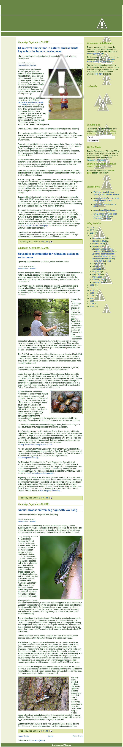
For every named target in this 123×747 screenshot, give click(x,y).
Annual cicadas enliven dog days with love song (47, 510)
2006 (92, 301)
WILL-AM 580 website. (96, 160)
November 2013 (99, 241)
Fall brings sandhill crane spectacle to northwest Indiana (106, 193)
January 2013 (98, 282)
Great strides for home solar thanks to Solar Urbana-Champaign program (105, 216)
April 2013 (96, 274)
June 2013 (97, 269)
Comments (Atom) (37, 740)
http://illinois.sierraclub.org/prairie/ (40, 473)
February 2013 (98, 280)
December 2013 (99, 238)
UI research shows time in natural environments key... (104, 250)
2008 (92, 296)
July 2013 (96, 266)
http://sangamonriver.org (28, 458)
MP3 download (31, 268)
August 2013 (98, 264)
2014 (92, 233)
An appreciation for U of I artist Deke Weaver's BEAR (106, 199)
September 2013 (99, 246)
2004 (92, 306)
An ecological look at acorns (105, 210)
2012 (92, 285)
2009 (92, 293)
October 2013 (98, 244)
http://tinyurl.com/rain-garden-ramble (36, 444)
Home (50, 736)
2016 (92, 228)
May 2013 (96, 272)
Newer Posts (23, 736)
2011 (92, 288)
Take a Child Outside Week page (35, 226)
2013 (92, 236)
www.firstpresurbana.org (50, 491)
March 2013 (97, 277)
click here (99, 74)
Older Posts (77, 736)
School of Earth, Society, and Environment (101, 60)
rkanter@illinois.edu (95, 54)
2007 (92, 298)
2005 (92, 304)
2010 (92, 290)
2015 (92, 230)
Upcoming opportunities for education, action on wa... (104, 255)
